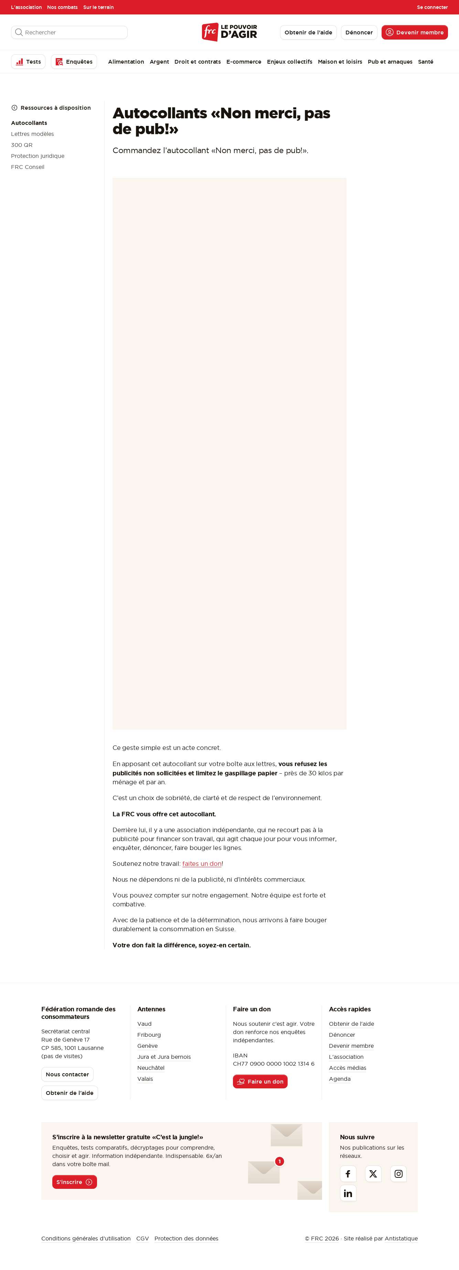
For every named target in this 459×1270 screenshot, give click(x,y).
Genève (147, 1046)
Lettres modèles (32, 134)
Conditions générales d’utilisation (86, 1238)
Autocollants (29, 123)
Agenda (340, 1079)
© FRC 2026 (322, 1238)
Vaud (144, 1024)
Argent (159, 61)
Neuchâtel (150, 1068)
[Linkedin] (348, 1193)
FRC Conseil (27, 167)
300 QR (22, 145)
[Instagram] (398, 1173)
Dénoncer (342, 1035)
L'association (26, 7)
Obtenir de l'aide (351, 1024)
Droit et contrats (197, 61)
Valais (145, 1079)
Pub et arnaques (390, 61)
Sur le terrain (98, 7)
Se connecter (432, 7)
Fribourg (149, 1035)
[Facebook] (348, 1173)
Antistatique (401, 1238)
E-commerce (243, 61)
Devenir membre (351, 1046)
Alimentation (126, 61)
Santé (426, 61)
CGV (142, 1238)
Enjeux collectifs (289, 61)
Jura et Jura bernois (164, 1057)
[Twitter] (373, 1173)
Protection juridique (37, 156)
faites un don (201, 863)
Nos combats (62, 7)
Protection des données (186, 1238)
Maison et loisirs (340, 61)
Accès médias (347, 1068)
